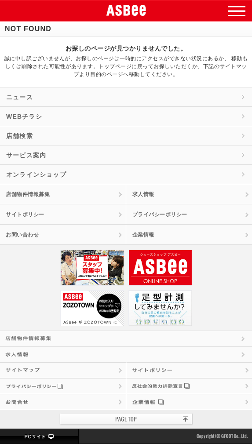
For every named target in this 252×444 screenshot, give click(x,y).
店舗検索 (19, 135)
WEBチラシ (24, 116)
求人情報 (143, 194)
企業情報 (143, 235)
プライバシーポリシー (159, 214)
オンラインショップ (36, 174)
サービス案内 (26, 155)
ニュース (19, 97)
